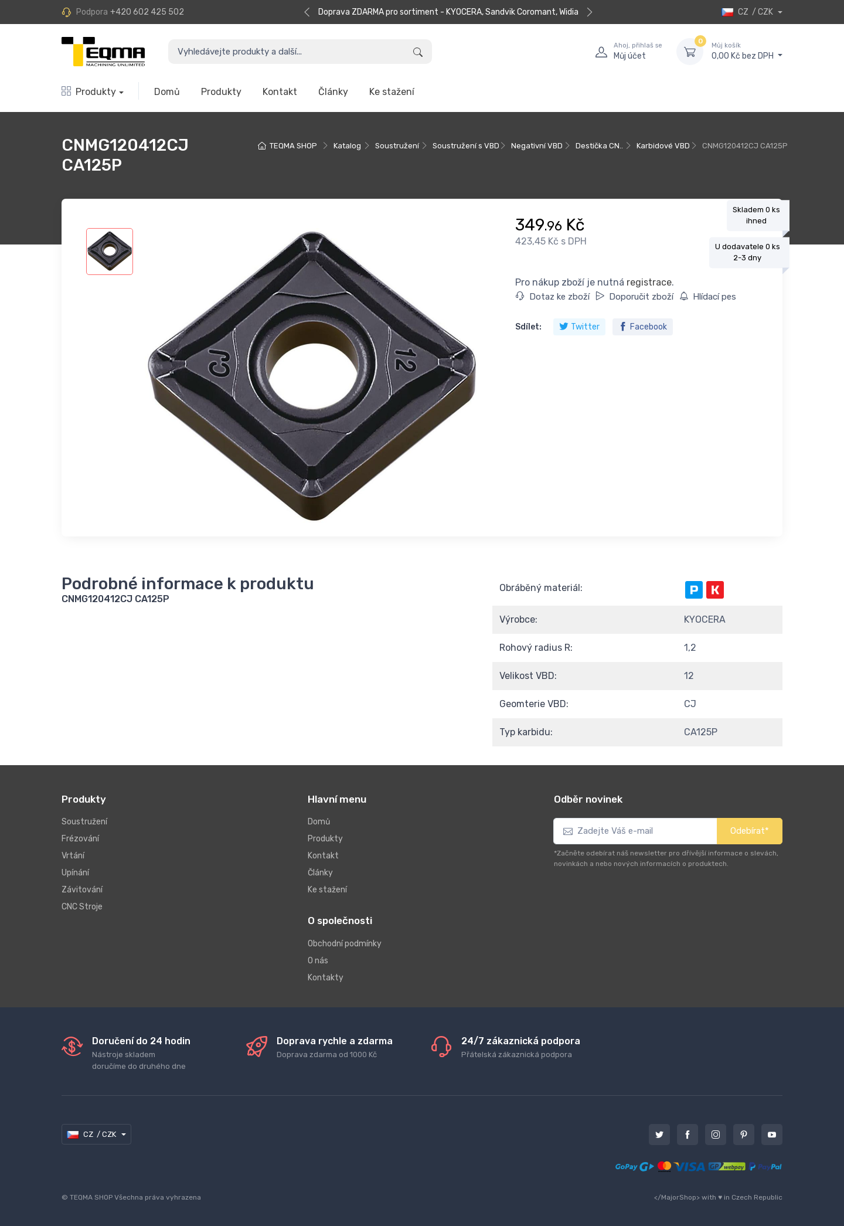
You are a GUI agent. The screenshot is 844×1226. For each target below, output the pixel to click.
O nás (318, 961)
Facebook (642, 327)
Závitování (82, 890)
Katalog (347, 145)
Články (333, 91)
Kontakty (325, 978)
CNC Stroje (82, 907)
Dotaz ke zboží (553, 296)
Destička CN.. (599, 145)
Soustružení (397, 145)
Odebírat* (749, 831)
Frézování (80, 839)
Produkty (89, 91)
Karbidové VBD (663, 145)
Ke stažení (391, 91)
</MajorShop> (677, 1197)
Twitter (579, 327)
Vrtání (73, 856)
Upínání (75, 873)
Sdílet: (528, 327)
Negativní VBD (537, 145)
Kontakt (280, 91)
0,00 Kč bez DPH (747, 51)
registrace (649, 282)
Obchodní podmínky (345, 944)
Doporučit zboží (634, 296)
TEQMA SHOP (293, 145)
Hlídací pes (707, 296)
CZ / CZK (748, 12)
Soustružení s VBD (466, 145)
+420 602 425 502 (147, 12)
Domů (167, 91)
